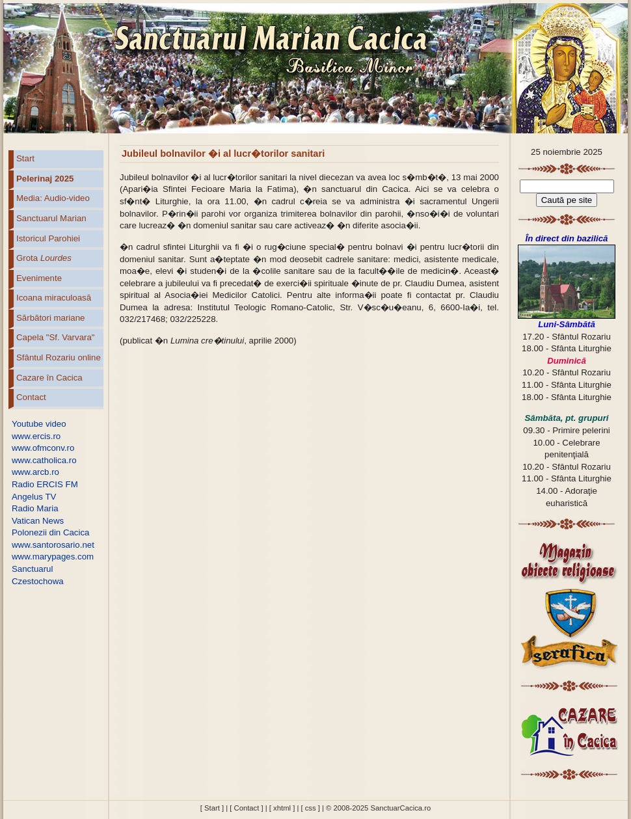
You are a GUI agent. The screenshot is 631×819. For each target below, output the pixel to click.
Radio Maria (35, 508)
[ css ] (310, 808)
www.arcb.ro (35, 472)
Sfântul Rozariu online (58, 357)
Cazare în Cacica (49, 378)
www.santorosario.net (53, 545)
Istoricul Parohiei (48, 238)
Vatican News (38, 521)
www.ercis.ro (36, 436)
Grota (44, 258)
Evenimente (39, 278)
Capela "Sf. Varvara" (55, 337)
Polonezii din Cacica (50, 532)
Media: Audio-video (53, 198)
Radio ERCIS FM (45, 484)
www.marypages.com (53, 556)
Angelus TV (34, 497)
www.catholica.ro (44, 460)
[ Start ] (212, 808)
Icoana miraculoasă (53, 297)
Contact (31, 397)
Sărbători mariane (50, 318)
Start (25, 158)
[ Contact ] (246, 808)
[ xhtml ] (282, 808)
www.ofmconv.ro (43, 448)
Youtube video (39, 424)
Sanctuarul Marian (51, 218)
